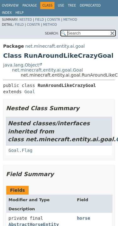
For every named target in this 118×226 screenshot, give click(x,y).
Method (70, 19)
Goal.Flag (20, 150)
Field (39, 19)
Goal (29, 91)
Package (29, 5)
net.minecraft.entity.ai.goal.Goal (47, 70)
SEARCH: (52, 33)
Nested (25, 19)
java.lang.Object (21, 64)
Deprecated (90, 5)
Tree (72, 5)
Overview (10, 5)
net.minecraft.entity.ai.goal (55, 46)
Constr (53, 19)
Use (61, 5)
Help (19, 12)
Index (7, 12)
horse (83, 218)
